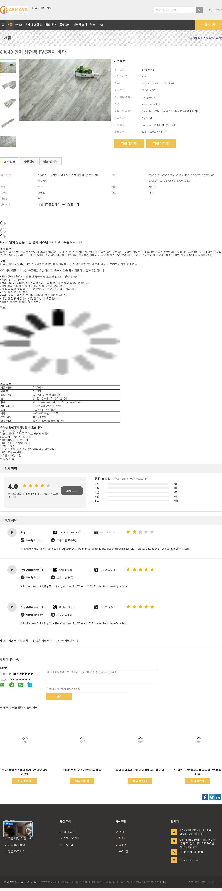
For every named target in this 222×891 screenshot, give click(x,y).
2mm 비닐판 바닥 (68, 640)
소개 (120, 832)
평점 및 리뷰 (50, 161)
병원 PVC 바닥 (15, 851)
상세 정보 (9, 161)
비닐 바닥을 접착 (18, 640)
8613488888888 (20, 679)
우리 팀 (121, 851)
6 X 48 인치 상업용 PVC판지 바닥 (82, 770)
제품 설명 (29, 161)
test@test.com (188, 860)
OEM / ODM (69, 838)
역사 (120, 838)
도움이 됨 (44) (65, 577)
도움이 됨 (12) (65, 615)
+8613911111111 (23, 674)
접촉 (59, 696)
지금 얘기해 (209, 24)
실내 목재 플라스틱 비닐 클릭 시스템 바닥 (140, 770)
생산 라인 (67, 832)
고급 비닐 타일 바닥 (18, 838)
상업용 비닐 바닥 (42, 640)
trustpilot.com (34, 540)
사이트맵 (213, 882)
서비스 (121, 844)
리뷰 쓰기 (71, 491)
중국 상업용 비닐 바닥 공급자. (21, 882)
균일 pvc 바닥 (14, 844)
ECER (163, 882)
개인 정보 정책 (197, 882)
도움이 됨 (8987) (66, 540)
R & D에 (66, 844)
